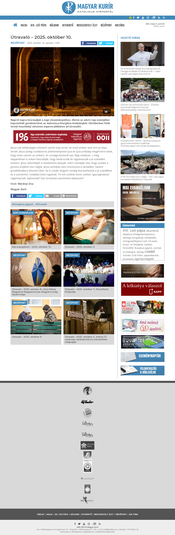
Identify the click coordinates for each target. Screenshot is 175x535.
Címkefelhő (129, 225)
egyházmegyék (144, 259)
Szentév (127, 255)
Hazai (24, 25)
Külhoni (54, 25)
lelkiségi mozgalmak (133, 237)
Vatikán (148, 244)
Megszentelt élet (87, 25)
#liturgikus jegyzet (22, 204)
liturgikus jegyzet (143, 247)
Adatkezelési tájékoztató (105, 532)
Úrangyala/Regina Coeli (135, 241)
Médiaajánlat (76, 532)
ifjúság (140, 251)
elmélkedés (150, 237)
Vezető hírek (130, 38)
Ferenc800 (128, 247)
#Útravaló (41, 204)
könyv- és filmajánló (133, 244)
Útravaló (152, 241)
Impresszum (65, 532)
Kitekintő (67, 25)
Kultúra (120, 25)
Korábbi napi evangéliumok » (150, 218)
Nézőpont (106, 25)
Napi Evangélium (23, 212)
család (150, 251)
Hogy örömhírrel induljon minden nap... (140, 192)
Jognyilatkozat (88, 532)
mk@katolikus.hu (110, 529)
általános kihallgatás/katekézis (138, 234)
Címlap (40, 514)
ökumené (152, 231)
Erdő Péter (137, 255)
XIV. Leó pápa (38, 25)
